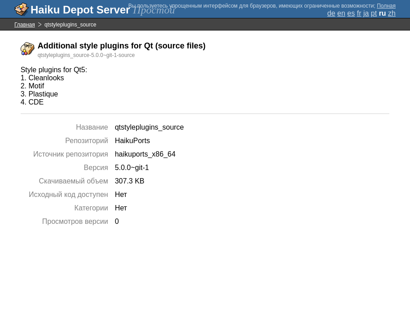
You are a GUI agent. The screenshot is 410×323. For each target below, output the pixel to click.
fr (359, 13)
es (351, 13)
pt (374, 13)
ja (366, 13)
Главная (24, 25)
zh (392, 13)
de (331, 13)
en (341, 13)
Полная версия (386, 9)
